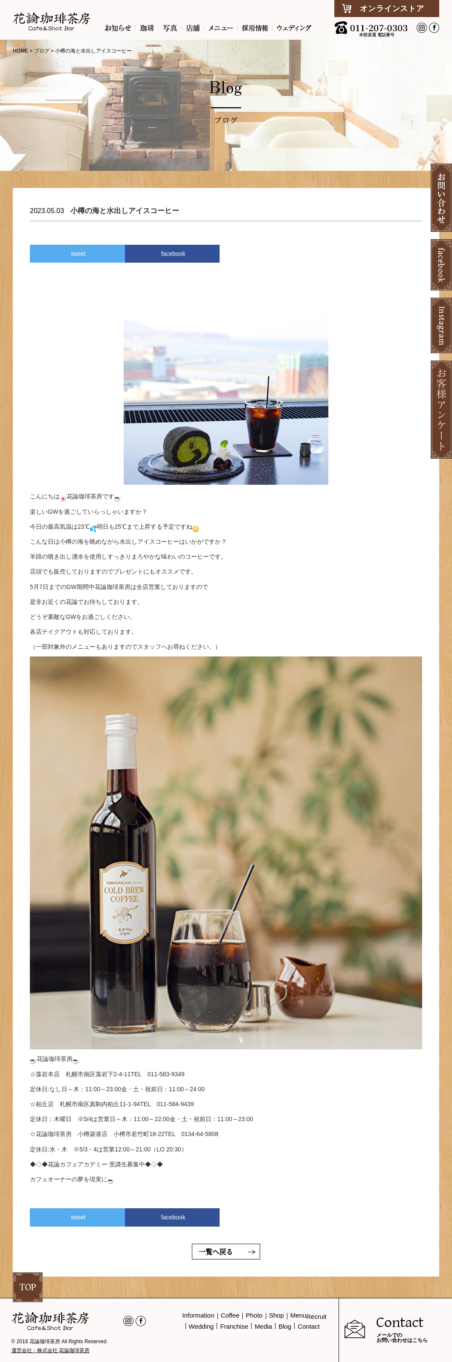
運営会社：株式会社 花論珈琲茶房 (51, 1350)
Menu (298, 1315)
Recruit (316, 1316)
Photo (254, 1315)
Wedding (201, 1326)
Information (198, 1315)
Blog (284, 1326)
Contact (309, 1326)
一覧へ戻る (216, 1252)
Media (263, 1326)
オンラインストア (392, 8)
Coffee (230, 1315)
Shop (276, 1315)
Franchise (234, 1326)
